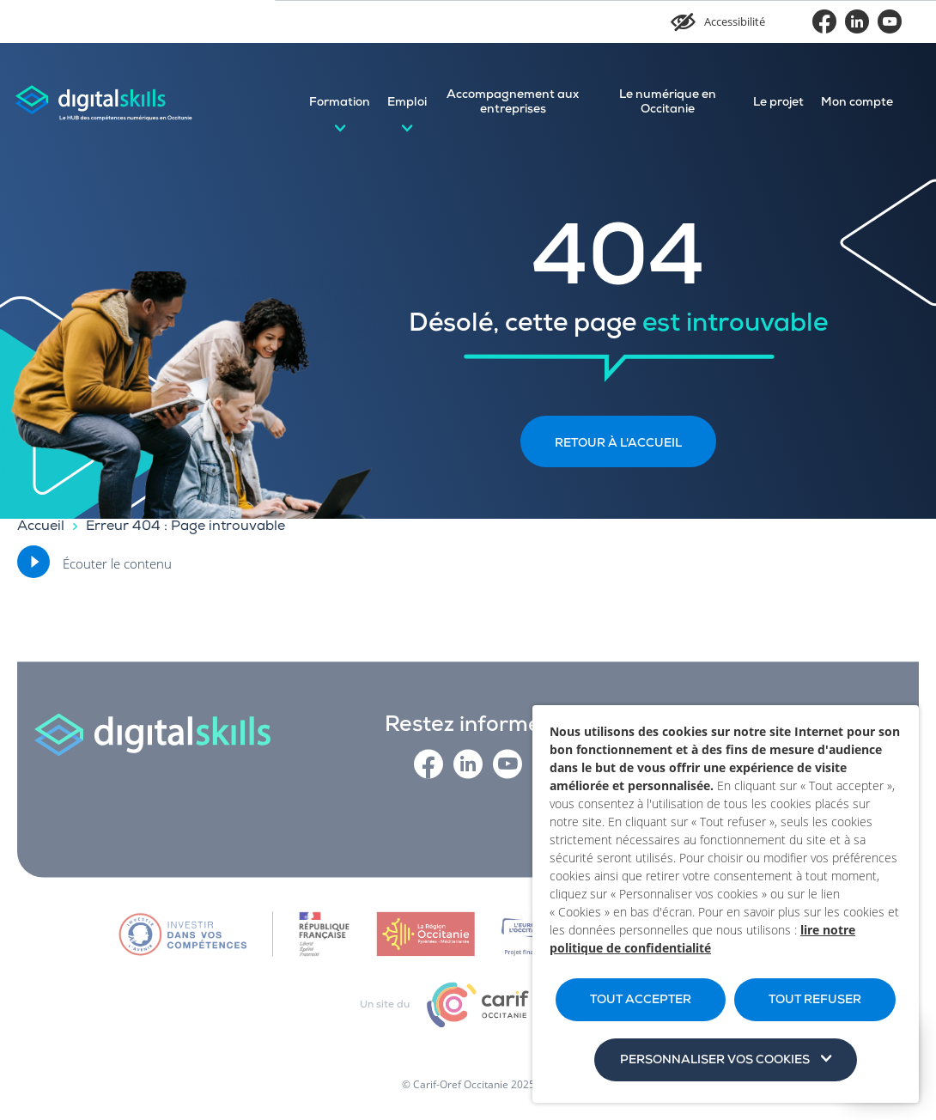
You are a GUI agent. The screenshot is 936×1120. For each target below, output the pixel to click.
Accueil (40, 527)
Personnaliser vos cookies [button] (715, 1061)
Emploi (407, 103)
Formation (339, 103)
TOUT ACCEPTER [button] (640, 1001)
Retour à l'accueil (618, 444)
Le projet (778, 103)
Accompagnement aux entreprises (513, 102)
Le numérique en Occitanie (667, 102)
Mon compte (857, 103)
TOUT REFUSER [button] (815, 1001)
